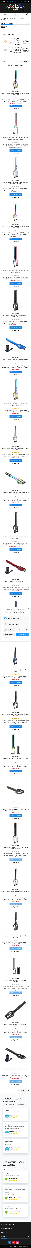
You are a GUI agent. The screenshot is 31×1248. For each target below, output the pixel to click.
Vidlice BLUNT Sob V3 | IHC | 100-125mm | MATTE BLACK (15, 1025)
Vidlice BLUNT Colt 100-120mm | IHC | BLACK (15, 1069)
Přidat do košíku (15, 106)
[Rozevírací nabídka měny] (21, 1)
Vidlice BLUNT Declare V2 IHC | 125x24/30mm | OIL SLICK (15, 227)
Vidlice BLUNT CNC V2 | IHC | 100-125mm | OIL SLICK (15, 759)
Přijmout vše (22, 634)
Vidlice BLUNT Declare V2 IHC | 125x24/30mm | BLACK (15, 715)
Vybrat (10, 62)
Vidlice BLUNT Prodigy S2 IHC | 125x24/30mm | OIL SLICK (15, 94)
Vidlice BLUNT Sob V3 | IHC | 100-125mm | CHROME (15, 981)
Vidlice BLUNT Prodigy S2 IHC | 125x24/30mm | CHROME (15, 892)
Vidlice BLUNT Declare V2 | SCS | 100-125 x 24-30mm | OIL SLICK (15, 404)
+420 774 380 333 (11, 1)
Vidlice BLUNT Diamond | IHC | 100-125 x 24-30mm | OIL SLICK (15, 271)
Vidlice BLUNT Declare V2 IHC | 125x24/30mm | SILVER (15, 449)
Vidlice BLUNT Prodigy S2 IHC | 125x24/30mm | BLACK (15, 936)
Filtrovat (25, 61)
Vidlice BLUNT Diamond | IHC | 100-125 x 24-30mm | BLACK (15, 537)
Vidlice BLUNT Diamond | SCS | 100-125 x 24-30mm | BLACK (18, 50)
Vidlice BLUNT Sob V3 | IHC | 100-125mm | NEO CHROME (15, 493)
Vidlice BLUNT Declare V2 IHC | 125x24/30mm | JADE (15, 670)
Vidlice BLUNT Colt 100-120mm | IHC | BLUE (15, 359)
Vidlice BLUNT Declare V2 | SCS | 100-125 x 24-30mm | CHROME (15, 182)
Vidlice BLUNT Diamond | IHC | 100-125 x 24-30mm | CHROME (15, 848)
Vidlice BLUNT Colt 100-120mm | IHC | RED (15, 581)
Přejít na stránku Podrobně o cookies (15, 638)
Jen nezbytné (9, 634)
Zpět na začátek (23, 1090)
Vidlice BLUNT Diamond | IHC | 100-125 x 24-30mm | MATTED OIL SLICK (15, 138)
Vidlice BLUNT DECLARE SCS (15, 803)
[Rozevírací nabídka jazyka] (26, 1)
